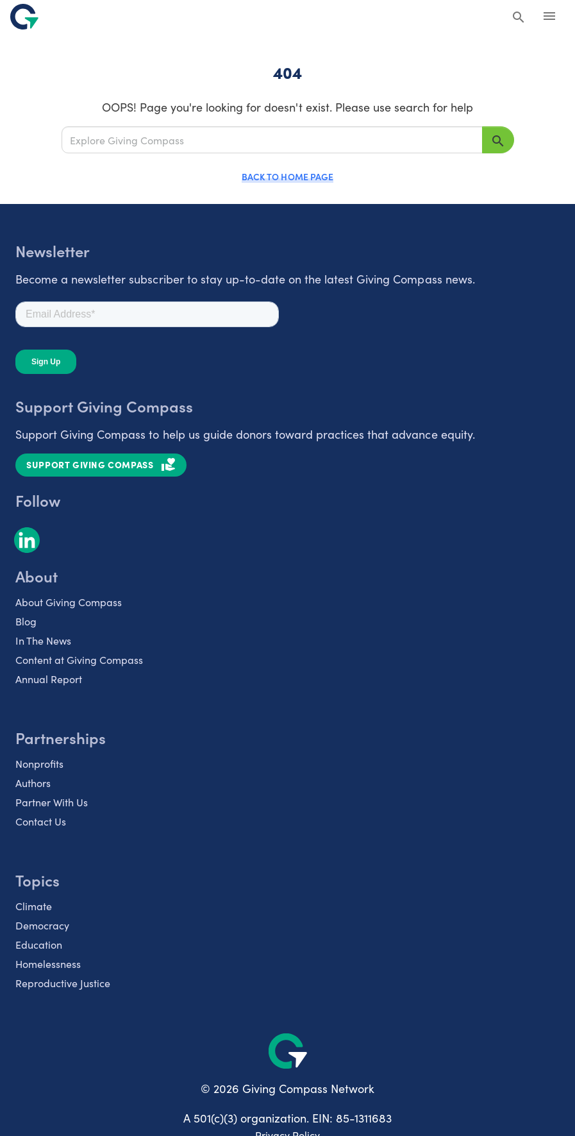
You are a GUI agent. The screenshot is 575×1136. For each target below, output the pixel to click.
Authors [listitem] (33, 783)
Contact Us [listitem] (40, 821)
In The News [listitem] (43, 640)
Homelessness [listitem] (48, 963)
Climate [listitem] (33, 906)
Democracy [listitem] (42, 925)
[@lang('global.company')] (24, 17)
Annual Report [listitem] (48, 679)
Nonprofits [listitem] (39, 763)
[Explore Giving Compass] (272, 139)
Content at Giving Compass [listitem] (79, 659)
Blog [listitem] (26, 621)
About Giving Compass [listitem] (68, 602)
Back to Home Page (287, 176)
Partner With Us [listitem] (51, 802)
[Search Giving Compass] (518, 18)
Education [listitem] (38, 944)
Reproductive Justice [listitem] (62, 983)
